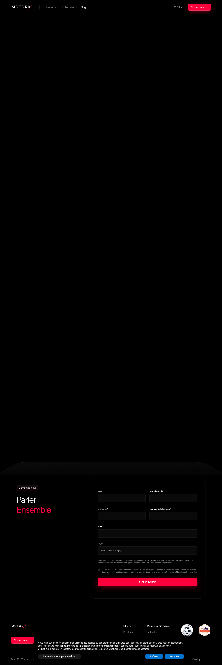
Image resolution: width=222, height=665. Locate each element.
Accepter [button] (174, 656)
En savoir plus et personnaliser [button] (59, 656)
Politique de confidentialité (135, 563)
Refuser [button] (154, 656)
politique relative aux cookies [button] (156, 646)
